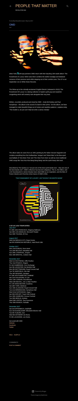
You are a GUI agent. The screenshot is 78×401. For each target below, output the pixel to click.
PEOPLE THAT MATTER (36, 6)
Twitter (11, 327)
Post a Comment (15, 345)
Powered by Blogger (39, 391)
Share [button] (11, 335)
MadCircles (44, 395)
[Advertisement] (39, 365)
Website (11, 323)
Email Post (17, 335)
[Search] (67, 6)
